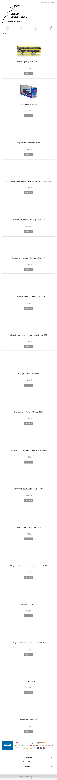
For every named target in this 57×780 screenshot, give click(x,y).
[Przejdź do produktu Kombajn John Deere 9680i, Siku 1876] (28, 401)
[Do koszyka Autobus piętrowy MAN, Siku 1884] (28, 73)
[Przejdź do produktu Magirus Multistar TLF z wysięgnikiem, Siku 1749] (28, 555)
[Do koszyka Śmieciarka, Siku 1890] (28, 731)
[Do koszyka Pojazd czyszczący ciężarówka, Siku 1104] (28, 654)
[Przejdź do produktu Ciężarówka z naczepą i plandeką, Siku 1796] (28, 286)
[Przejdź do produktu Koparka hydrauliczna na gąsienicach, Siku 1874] (28, 440)
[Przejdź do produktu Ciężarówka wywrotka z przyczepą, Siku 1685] (28, 209)
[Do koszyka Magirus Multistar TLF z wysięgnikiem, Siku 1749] (28, 577)
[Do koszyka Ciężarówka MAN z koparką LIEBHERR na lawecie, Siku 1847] (28, 192)
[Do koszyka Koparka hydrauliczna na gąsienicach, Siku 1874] (28, 462)
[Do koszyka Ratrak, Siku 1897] (28, 692)
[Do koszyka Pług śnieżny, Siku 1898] (28, 615)
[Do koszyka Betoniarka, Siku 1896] (28, 115)
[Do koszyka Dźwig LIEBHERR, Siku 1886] (28, 385)
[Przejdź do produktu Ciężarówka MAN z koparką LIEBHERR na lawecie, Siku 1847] (28, 170)
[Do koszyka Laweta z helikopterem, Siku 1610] (28, 539)
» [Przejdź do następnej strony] (32, 738)
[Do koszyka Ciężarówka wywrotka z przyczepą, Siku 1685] (28, 231)
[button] (7, 28)
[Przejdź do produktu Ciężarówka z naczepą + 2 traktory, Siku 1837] (28, 247)
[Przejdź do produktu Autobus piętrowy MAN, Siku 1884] (28, 50)
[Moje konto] (36, 28)
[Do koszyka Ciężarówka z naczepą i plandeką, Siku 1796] (28, 308)
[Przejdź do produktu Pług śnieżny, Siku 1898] (28, 593)
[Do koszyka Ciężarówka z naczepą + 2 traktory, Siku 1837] (28, 269)
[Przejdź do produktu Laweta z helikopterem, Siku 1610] (28, 516)
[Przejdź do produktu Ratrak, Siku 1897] (28, 670)
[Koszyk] (50, 28)
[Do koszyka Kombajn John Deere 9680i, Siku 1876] (28, 423)
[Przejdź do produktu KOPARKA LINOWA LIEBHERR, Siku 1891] (28, 478)
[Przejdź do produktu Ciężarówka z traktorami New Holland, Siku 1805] (28, 324)
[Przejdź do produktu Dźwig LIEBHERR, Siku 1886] (28, 363)
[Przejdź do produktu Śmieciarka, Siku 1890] (28, 709)
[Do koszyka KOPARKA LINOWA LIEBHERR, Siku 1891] (28, 500)
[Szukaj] (21, 28)
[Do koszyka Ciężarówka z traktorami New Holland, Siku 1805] (28, 346)
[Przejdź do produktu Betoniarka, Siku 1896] (28, 91)
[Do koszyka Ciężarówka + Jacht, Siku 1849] (28, 154)
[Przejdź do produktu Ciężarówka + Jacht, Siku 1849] (28, 132)
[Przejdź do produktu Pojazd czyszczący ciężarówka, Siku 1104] (28, 632)
